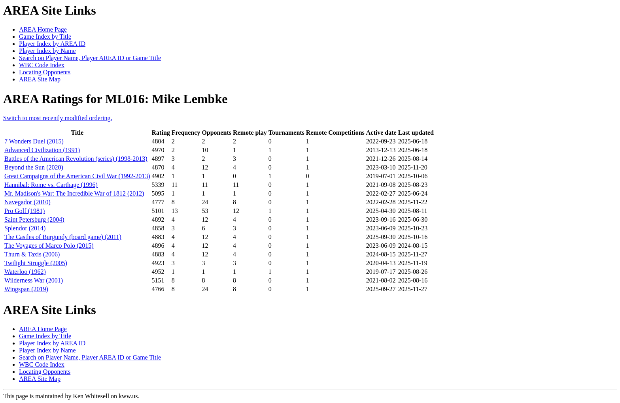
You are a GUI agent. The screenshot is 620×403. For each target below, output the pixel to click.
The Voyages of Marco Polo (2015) (49, 245)
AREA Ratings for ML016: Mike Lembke (115, 99)
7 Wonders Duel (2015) (34, 141)
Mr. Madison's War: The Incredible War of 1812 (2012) (74, 193)
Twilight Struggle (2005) (35, 263)
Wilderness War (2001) (33, 280)
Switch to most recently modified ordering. (57, 118)
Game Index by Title (45, 36)
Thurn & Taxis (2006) (32, 254)
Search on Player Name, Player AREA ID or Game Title (90, 58)
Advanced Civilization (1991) (42, 150)
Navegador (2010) (27, 202)
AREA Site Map (39, 79)
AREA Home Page (43, 29)
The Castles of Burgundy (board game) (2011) (62, 237)
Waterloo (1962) (25, 271)
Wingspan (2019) (26, 289)
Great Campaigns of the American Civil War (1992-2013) (77, 176)
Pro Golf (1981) (24, 210)
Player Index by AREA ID (52, 43)
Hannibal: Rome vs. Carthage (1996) (51, 184)
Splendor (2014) (24, 228)
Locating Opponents (44, 72)
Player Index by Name (47, 50)
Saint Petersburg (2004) (34, 219)
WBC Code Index (41, 65)
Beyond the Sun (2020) (33, 167)
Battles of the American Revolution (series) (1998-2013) (75, 158)
